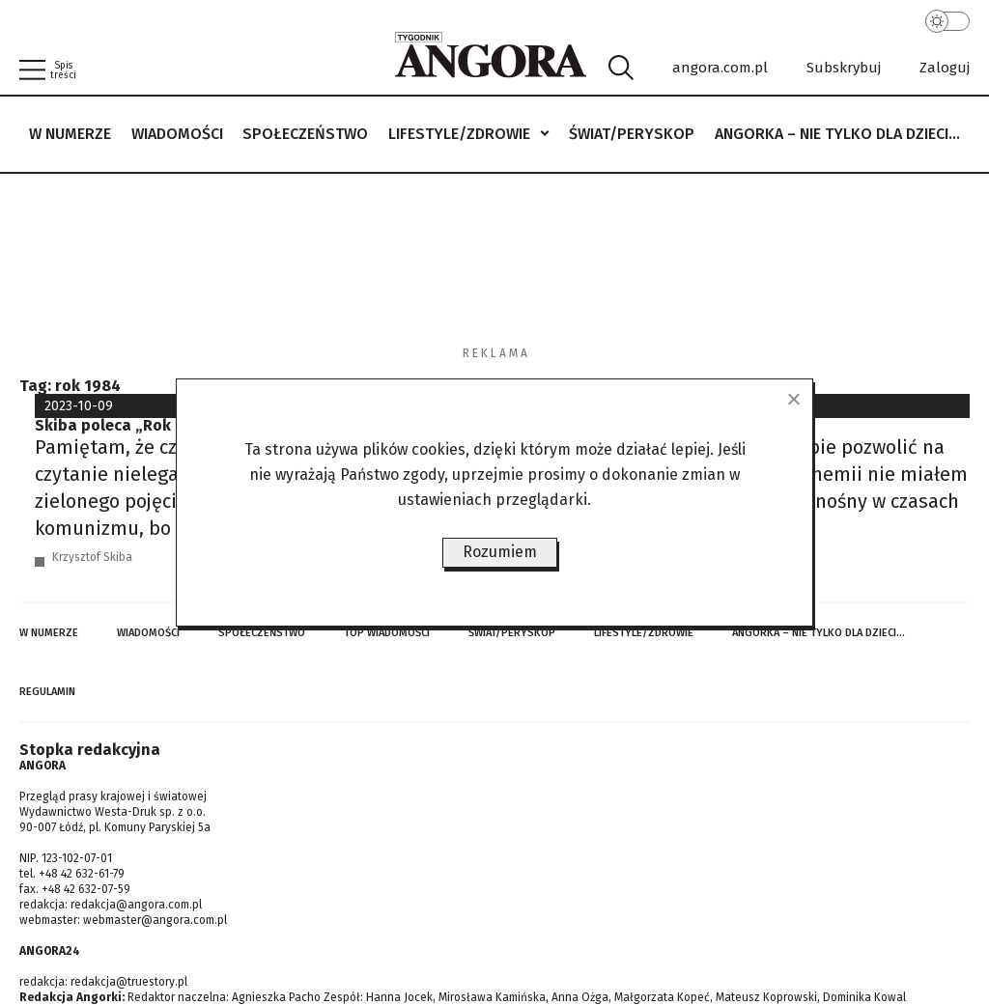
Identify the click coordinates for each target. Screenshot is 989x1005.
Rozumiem (500, 552)
